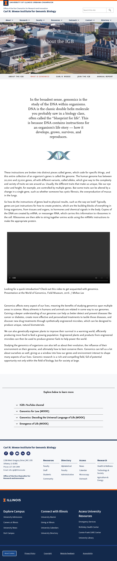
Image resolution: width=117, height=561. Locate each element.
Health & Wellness (105, 466)
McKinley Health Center (89, 527)
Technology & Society (103, 472)
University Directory (49, 533)
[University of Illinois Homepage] (12, 500)
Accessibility (88, 553)
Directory (105, 20)
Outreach (73, 20)
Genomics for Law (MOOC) (32, 412)
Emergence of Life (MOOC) (32, 424)
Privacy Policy (30, 553)
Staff (45, 470)
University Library (86, 537)
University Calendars (49, 527)
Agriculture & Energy (102, 479)
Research (23, 20)
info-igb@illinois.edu (17, 470)
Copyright (48, 553)
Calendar (83, 470)
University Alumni (48, 517)
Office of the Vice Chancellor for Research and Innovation (25, 8)
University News (10, 527)
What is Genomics (40, 77)
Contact (88, 20)
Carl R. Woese (63, 77)
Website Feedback (67, 553)
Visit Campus (8, 533)
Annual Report (105, 77)
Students (47, 474)
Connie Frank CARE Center (90, 532)
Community (48, 478)
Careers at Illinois (10, 522)
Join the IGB (83, 77)
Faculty (39, 20)
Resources (55, 20)
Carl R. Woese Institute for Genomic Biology (29, 11)
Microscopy (84, 474)
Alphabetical (66, 466)
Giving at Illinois (48, 522)
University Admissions (12, 517)
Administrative (67, 474)
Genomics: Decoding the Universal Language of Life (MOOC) (50, 418)
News (81, 466)
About (8, 20)
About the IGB (16, 77)
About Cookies (10, 553)
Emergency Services (87, 521)
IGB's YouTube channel (29, 405)
